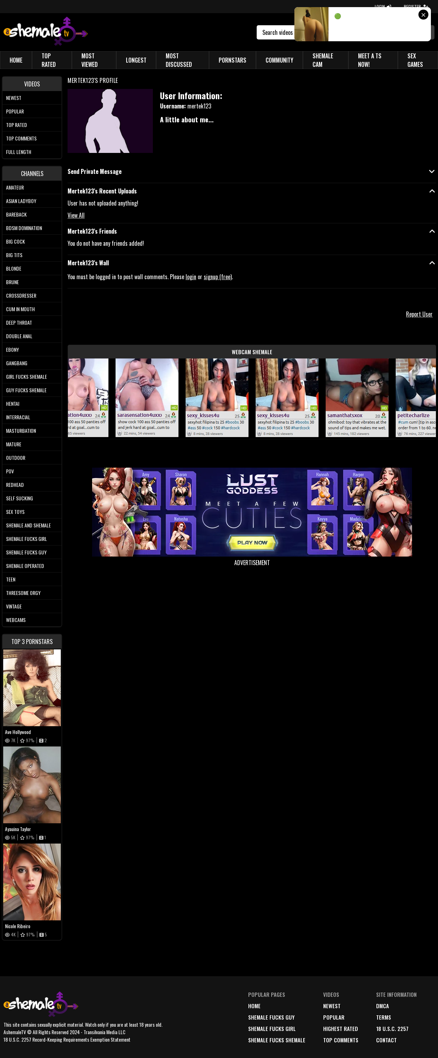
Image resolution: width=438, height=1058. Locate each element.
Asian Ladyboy (21, 200)
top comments (340, 1040)
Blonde (13, 268)
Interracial (18, 417)
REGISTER (416, 7)
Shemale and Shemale (28, 525)
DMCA (382, 1006)
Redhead (15, 484)
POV (10, 471)
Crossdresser (21, 295)
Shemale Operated (25, 565)
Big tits (14, 255)
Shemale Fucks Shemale (276, 1040)
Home (16, 60)
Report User (419, 314)
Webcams (16, 619)
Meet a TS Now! (369, 60)
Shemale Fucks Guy (26, 552)
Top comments (21, 138)
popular (333, 1017)
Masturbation (21, 430)
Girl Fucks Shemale (26, 376)
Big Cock (15, 241)
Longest (136, 60)
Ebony (12, 349)
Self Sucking (19, 498)
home (254, 1006)
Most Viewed (89, 60)
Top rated (16, 124)
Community (279, 60)
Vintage (14, 606)
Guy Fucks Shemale (26, 390)
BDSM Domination (24, 228)
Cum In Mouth (20, 309)
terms (383, 1017)
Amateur (15, 187)
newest (332, 1006)
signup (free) (218, 276)
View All (76, 215)
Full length (18, 151)
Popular (15, 111)
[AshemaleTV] (46, 32)
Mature (13, 444)
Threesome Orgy (23, 592)
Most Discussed (179, 60)
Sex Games (415, 60)
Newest (13, 97)
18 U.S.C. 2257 (392, 1028)
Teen (10, 579)
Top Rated (49, 60)
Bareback (16, 214)
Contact (386, 1040)
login (191, 276)
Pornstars (232, 60)
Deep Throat (19, 322)
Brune (12, 282)
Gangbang (16, 363)
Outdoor (15, 457)
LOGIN (383, 7)
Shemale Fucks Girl (26, 538)
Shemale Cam (323, 60)
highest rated (340, 1028)
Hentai (12, 403)
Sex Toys (15, 511)
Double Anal (19, 336)
